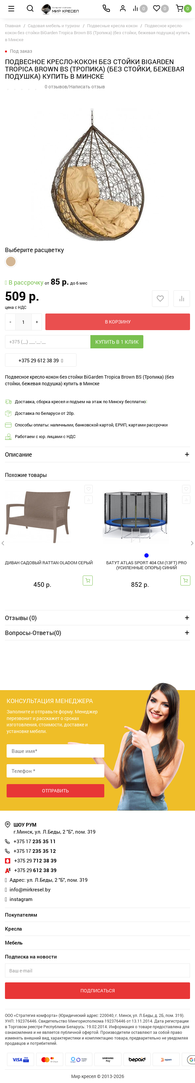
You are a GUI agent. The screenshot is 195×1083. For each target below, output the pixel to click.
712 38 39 (35, 860)
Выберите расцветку (34, 250)
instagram (21, 899)
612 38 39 (35, 870)
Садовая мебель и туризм (54, 26)
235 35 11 (35, 841)
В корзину (118, 321)
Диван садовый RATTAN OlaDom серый (49, 563)
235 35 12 (35, 851)
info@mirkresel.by (30, 889)
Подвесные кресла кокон (112, 26)
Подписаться (97, 990)
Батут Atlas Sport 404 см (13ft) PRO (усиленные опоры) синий (146, 565)
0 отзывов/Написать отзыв (75, 86)
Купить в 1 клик (117, 341)
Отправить (55, 790)
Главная (13, 26)
